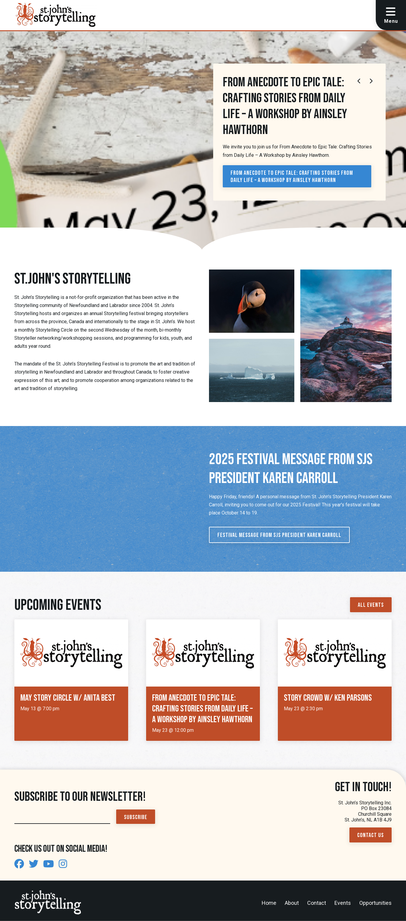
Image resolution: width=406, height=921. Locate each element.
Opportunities (375, 903)
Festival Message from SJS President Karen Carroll (279, 535)
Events (342, 903)
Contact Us (370, 835)
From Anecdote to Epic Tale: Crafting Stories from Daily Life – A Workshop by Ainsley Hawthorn (292, 176)
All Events (371, 605)
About (292, 903)
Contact (316, 903)
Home (269, 903)
